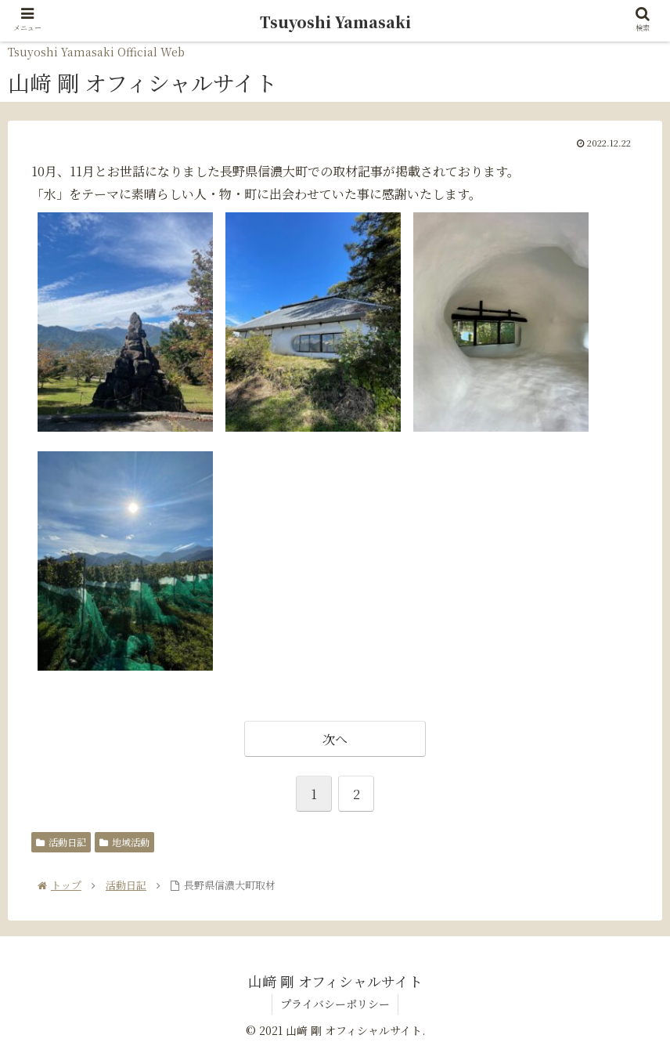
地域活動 (124, 842)
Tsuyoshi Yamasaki (335, 21)
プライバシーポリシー (335, 1003)
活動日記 (61, 842)
